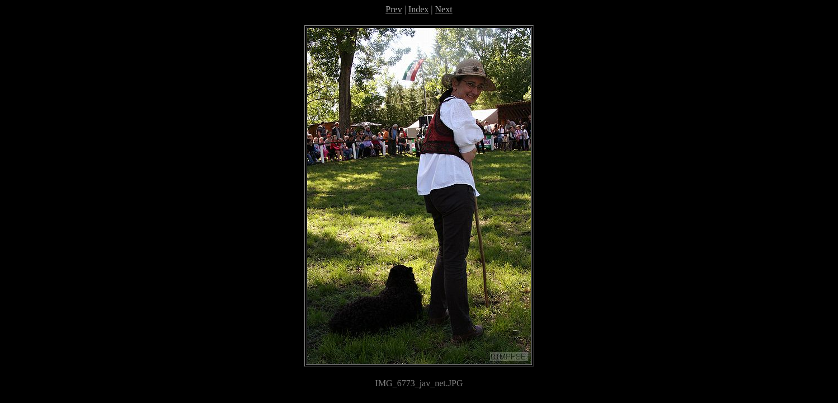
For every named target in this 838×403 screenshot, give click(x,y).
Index (418, 9)
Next (444, 9)
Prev (393, 9)
